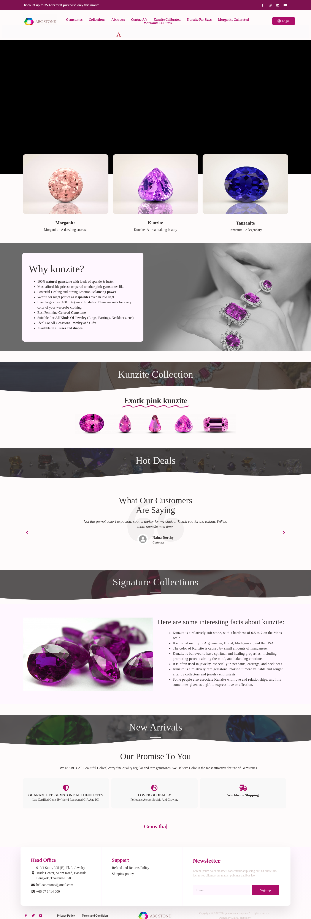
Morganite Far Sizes (157, 23)
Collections (97, 19)
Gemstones (74, 19)
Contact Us (139, 19)
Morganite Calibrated (233, 19)
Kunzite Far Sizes (199, 19)
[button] (27, 533)
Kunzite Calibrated (167, 19)
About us (117, 19)
